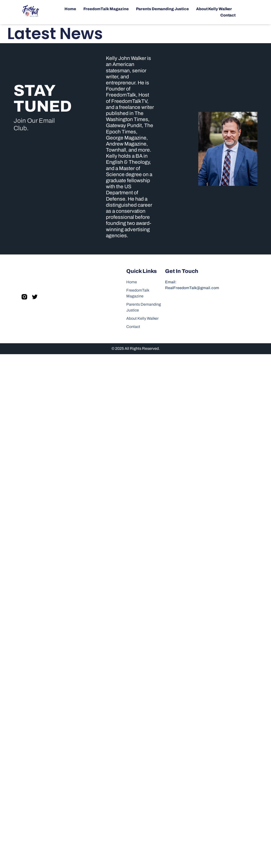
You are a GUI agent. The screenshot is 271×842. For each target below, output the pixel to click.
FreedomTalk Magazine (106, 9)
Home (70, 9)
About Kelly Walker (214, 9)
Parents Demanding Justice (162, 9)
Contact (228, 15)
